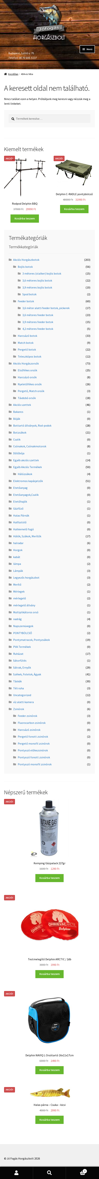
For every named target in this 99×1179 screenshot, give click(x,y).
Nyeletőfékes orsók (30, 384)
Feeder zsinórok (27, 716)
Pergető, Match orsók (31, 391)
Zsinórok (18, 709)
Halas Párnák (21, 515)
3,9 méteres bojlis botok (37, 287)
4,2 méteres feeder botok (37, 329)
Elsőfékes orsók (27, 370)
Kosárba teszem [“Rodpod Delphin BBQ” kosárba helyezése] (25, 218)
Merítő (17, 584)
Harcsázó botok (27, 335)
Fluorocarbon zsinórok (32, 723)
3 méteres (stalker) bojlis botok (41, 273)
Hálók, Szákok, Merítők (27, 536)
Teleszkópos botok (29, 356)
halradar (18, 543)
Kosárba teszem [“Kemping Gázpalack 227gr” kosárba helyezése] (49, 878)
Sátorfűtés (19, 660)
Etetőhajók (20, 501)
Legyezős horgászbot (26, 577)
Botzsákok (19, 432)
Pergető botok (27, 349)
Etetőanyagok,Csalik (26, 494)
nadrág (17, 619)
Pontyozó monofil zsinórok (35, 764)
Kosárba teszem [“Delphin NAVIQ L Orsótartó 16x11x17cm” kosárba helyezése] (49, 1070)
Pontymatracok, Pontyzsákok (31, 640)
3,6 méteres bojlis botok (37, 280)
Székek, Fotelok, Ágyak (27, 674)
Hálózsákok (25, 474)
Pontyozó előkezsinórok (33, 750)
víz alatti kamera (23, 702)
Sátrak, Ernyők (22, 667)
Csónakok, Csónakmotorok (29, 446)
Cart (76, 1170)
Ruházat (18, 653)
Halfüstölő (19, 522)
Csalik (16, 439)
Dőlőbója (18, 453)
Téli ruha (18, 688)
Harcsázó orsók (27, 377)
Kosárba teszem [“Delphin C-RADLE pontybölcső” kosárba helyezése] (74, 209)
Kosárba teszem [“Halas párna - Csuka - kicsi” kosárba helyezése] (49, 1119)
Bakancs (18, 412)
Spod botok (29, 294)
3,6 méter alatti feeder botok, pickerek (45, 308)
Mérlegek (19, 591)
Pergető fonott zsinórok (33, 736)
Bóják (16, 418)
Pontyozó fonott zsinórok (34, 757)
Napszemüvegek (23, 626)
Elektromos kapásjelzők (28, 481)
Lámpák (18, 571)
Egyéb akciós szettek (26, 460)
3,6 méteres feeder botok (37, 315)
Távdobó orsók (27, 398)
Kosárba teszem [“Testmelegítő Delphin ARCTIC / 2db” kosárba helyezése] (49, 974)
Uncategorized (22, 695)
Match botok (25, 342)
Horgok (17, 550)
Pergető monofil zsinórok (34, 743)
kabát (16, 557)
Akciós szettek (22, 405)
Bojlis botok (25, 266)
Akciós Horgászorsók (26, 363)
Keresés (49, 1173)
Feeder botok (26, 301)
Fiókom (16, 1173)
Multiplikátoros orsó (25, 612)
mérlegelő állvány (24, 605)
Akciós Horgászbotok (26, 259)
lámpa (17, 564)
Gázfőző (18, 508)
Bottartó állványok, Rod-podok (32, 425)
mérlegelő (19, 598)
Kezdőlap (13, 74)
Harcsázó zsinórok (29, 730)
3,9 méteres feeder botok (37, 322)
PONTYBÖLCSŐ (22, 633)
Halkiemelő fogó (23, 529)
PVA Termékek (22, 647)
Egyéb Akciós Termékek (27, 467)
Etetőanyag (20, 488)
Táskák (17, 681)
